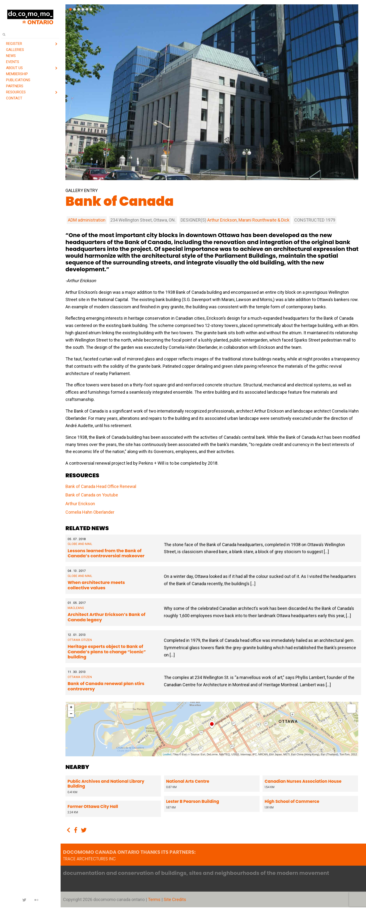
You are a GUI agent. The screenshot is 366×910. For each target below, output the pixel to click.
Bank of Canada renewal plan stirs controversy (106, 686)
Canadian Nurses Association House (302, 781)
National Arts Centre (187, 781)
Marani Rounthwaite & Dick (264, 220)
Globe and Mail (80, 544)
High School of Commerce (291, 801)
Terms (154, 899)
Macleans (76, 608)
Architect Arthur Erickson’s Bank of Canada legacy (106, 617)
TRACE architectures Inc (89, 859)
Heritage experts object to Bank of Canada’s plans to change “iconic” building (107, 651)
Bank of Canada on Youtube (91, 494)
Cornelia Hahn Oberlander (89, 512)
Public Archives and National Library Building (106, 783)
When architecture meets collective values (96, 585)
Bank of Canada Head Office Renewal (100, 486)
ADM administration (86, 220)
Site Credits (175, 899)
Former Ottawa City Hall (93, 806)
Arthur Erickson (222, 220)
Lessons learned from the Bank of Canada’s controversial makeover (106, 553)
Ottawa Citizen (80, 640)
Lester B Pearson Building (192, 801)
